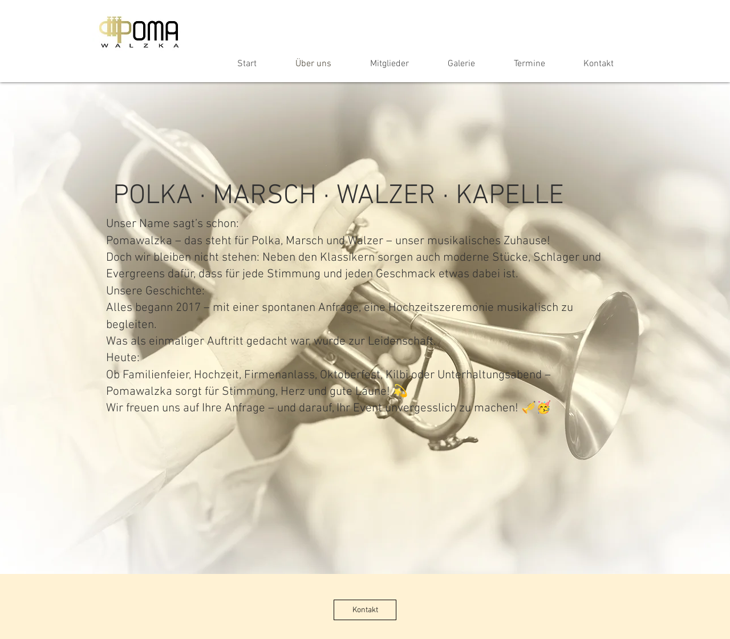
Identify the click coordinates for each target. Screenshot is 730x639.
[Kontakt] (365, 610)
